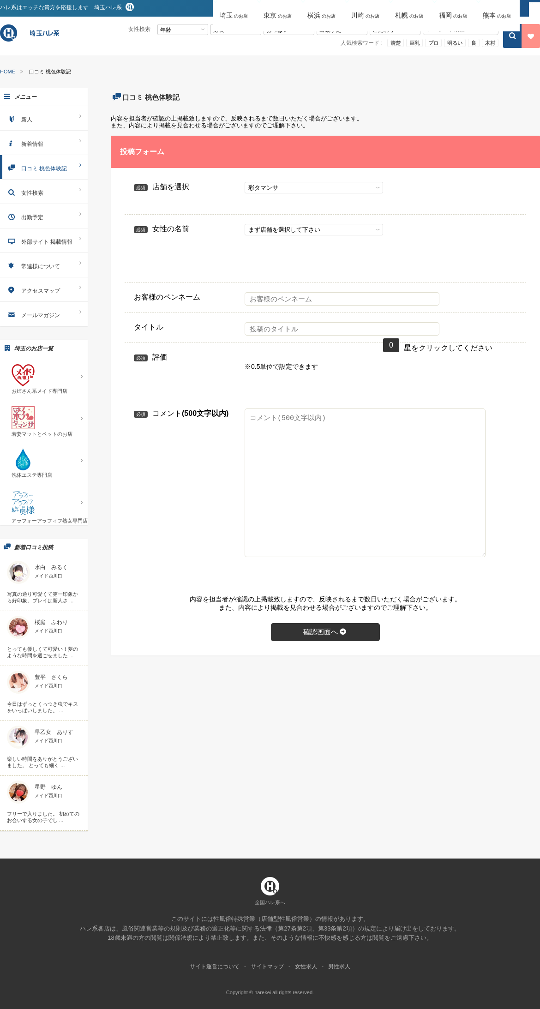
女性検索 (44, 191)
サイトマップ (267, 966)
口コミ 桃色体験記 (44, 167)
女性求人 (306, 966)
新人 (44, 118)
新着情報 (44, 142)
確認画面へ (325, 632)
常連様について (44, 265)
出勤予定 (44, 216)
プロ (433, 43)
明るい (454, 43)
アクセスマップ (44, 289)
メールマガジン (44, 313)
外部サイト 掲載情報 (44, 240)
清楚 (395, 43)
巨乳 (414, 43)
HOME (7, 71)
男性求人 (339, 966)
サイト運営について (215, 966)
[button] (235, 8)
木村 (490, 43)
